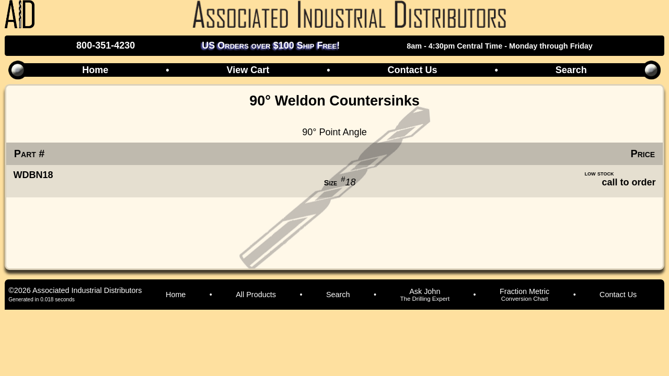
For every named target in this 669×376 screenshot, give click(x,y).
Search (571, 70)
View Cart (247, 70)
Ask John (424, 294)
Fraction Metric (524, 294)
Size (330, 183)
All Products (256, 294)
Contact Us (412, 70)
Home (95, 70)
